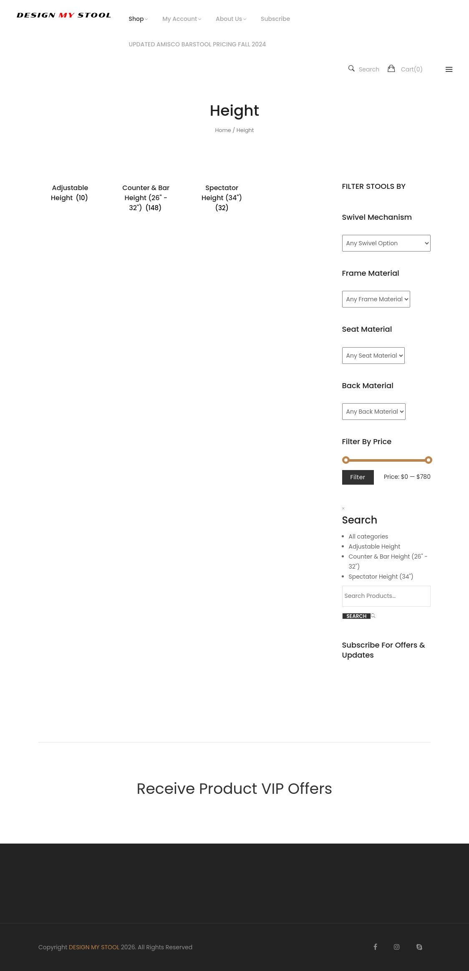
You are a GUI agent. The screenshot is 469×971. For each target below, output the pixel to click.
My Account (179, 19)
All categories (368, 536)
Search (363, 69)
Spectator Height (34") (381, 576)
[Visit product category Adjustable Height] (70, 193)
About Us (229, 19)
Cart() (412, 69)
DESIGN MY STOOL (94, 947)
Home (223, 130)
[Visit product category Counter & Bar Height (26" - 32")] (146, 198)
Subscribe (275, 19)
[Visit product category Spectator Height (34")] (222, 198)
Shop (136, 19)
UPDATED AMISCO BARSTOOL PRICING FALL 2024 (197, 44)
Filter (358, 477)
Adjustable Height (375, 546)
